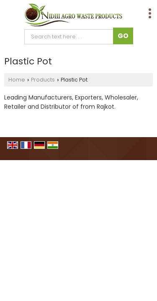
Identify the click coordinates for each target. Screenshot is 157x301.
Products (43, 79)
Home (16, 79)
